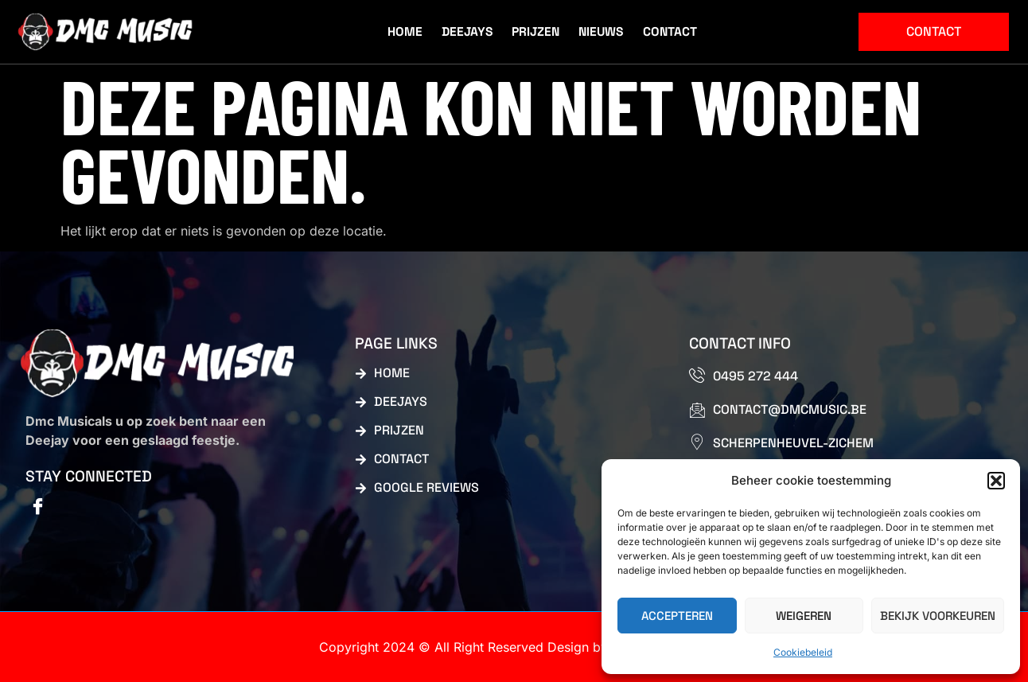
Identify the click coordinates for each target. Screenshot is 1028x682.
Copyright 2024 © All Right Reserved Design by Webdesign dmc (514, 647)
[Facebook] (37, 508)
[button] (996, 481)
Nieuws (601, 29)
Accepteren (677, 615)
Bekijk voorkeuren (937, 615)
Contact (668, 29)
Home (409, 29)
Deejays (469, 29)
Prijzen (537, 29)
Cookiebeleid (802, 652)
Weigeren (803, 615)
